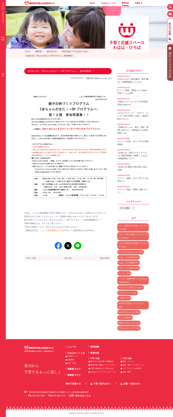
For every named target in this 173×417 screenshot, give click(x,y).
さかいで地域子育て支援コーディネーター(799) (132, 227)
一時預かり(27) (124, 298)
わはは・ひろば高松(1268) (128, 268)
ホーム (27, 51)
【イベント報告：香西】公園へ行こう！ (132, 189)
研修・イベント (128, 361)
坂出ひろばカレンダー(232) (128, 312)
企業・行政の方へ (132, 383)
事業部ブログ (73, 375)
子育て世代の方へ (102, 383)
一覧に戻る (67, 258)
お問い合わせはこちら (80, 395)
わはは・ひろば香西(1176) (128, 263)
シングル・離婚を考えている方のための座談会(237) (132, 280)
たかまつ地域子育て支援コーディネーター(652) (132, 245)
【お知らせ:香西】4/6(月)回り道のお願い (132, 167)
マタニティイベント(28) (127, 293)
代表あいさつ (72, 356)
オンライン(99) (124, 273)
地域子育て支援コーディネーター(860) (131, 305)
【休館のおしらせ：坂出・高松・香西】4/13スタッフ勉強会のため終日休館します (132, 128)
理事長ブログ (73, 369)
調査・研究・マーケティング (133, 365)
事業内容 (125, 3)
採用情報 (94, 347)
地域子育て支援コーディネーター (99, 78)
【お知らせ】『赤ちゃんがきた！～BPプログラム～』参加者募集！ (49, 55)
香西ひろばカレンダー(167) (128, 323)
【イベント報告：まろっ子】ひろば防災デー (132, 178)
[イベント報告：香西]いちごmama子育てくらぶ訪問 (132, 90)
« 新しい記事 (31, 258)
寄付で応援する (73, 383)
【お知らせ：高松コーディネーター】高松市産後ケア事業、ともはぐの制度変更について (132, 154)
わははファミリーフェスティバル (103, 372)
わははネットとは (108, 3)
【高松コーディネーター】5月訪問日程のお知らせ (132, 102)
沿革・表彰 (71, 363)
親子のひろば (52, 51)
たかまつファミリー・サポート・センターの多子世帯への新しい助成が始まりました (132, 114)
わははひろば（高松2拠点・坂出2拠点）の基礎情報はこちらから (133, 79)
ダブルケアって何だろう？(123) (130, 287)
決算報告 (70, 360)
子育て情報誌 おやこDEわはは (102, 368)
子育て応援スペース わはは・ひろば (75, 51)
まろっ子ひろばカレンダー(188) (130, 252)
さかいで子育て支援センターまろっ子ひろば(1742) (132, 236)
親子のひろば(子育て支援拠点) (102, 361)
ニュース (71, 347)
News (92, 3)
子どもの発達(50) (125, 318)
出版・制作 (126, 372)
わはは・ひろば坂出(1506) (128, 257)
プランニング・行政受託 (131, 368)
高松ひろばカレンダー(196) (128, 328)
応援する (138, 3)
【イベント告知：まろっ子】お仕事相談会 (132, 141)
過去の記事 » (105, 258)
